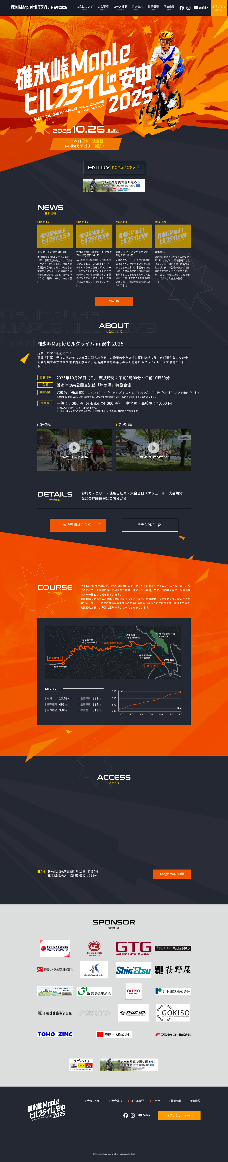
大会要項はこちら (77, 524)
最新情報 (176, 1101)
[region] (114, 254)
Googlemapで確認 (172, 874)
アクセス (157, 1101)
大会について (95, 1101)
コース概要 (137, 1101)
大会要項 (116, 1101)
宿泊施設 (195, 1101)
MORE (113, 301)
